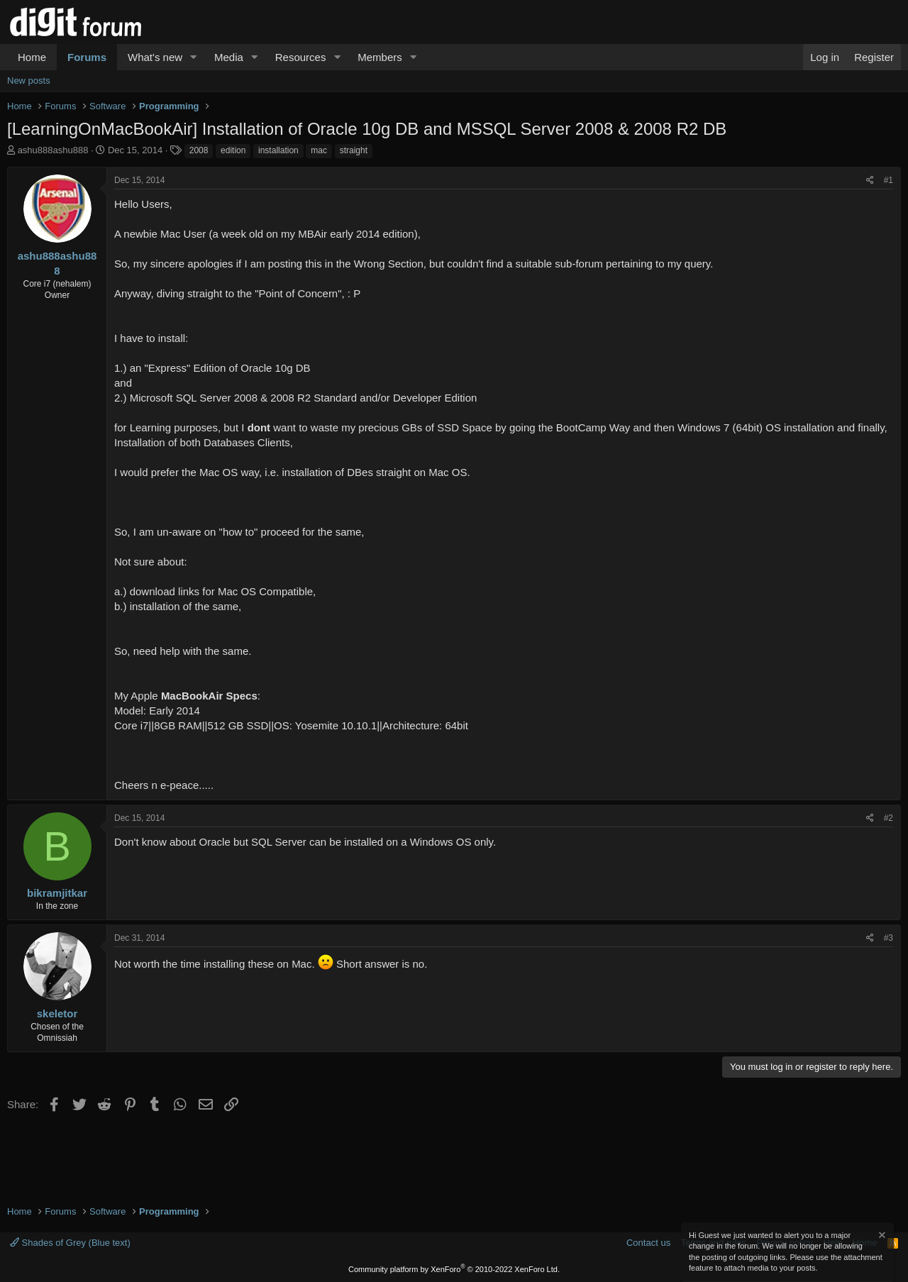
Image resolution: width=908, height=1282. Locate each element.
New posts (28, 80)
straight (353, 150)
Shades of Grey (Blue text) (70, 1242)
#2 (888, 818)
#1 (888, 180)
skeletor (57, 1013)
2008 (199, 150)
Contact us (648, 1242)
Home (32, 57)
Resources (300, 57)
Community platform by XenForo (454, 1269)
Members (380, 57)
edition (233, 150)
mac (319, 150)
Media (228, 57)
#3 (888, 938)
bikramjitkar (57, 893)
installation (278, 150)
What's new (155, 57)
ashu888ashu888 (53, 150)
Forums (86, 57)
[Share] (870, 180)
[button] (194, 57)
